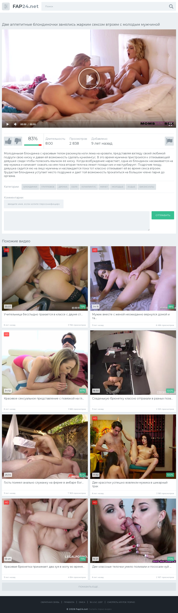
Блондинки (30, 182)
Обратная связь (50, 598)
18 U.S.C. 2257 (96, 598)
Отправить (162, 210)
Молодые (117, 182)
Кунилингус (89, 182)
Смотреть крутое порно (121, 598)
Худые (131, 182)
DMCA (82, 598)
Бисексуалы (147, 182)
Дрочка (63, 182)
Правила (69, 598)
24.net (25, 6)
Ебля (74, 182)
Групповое (47, 182)
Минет (104, 182)
